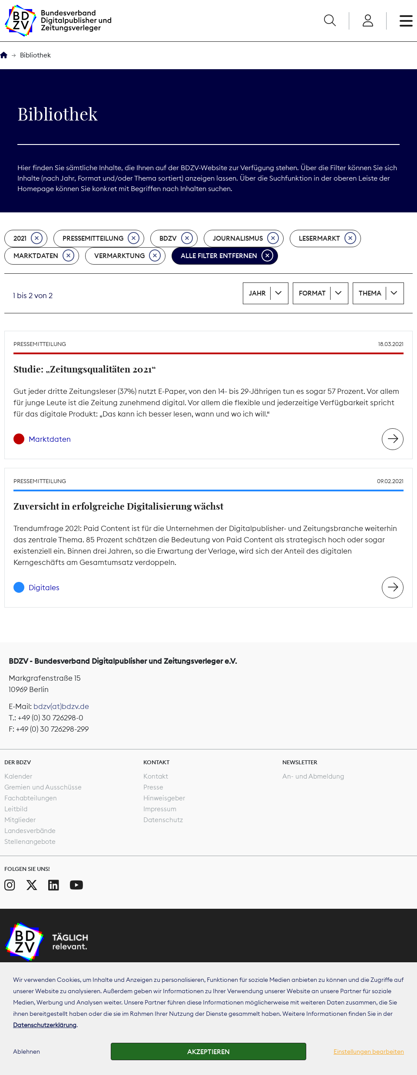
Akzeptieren (208, 1052)
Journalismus (246, 238)
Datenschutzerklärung (44, 1025)
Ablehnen (26, 1051)
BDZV (176, 238)
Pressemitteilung (101, 238)
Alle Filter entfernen (227, 256)
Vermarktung (127, 256)
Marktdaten (43, 256)
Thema (370, 293)
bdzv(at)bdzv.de (61, 706)
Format (312, 293)
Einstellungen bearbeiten (369, 1051)
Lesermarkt (327, 238)
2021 (28, 238)
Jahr (257, 293)
